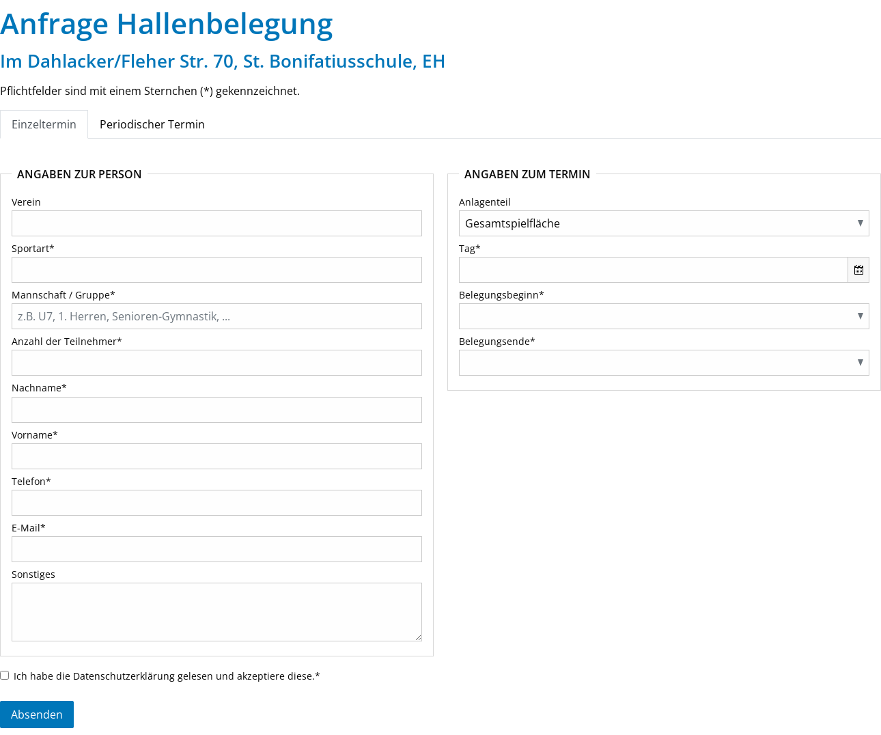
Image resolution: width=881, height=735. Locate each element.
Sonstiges (33, 574)
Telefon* (31, 481)
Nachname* (39, 387)
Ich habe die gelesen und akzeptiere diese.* (167, 675)
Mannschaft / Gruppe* (63, 294)
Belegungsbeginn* (501, 294)
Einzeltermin (44, 124)
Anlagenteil (485, 201)
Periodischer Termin (152, 124)
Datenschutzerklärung (124, 675)
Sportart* (33, 248)
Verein (26, 201)
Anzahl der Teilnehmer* (67, 341)
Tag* (470, 248)
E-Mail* (29, 527)
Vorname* (35, 434)
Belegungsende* (497, 341)
